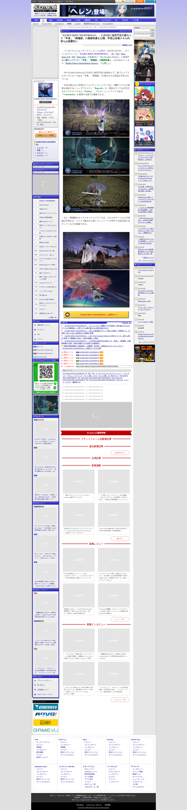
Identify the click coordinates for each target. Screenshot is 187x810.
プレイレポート (47, 23)
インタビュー (59, 23)
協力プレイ (115, 376)
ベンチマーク (114, 782)
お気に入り (129, 1)
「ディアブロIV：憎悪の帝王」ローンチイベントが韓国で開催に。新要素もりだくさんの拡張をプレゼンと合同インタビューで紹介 (78, 656)
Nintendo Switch (42, 357)
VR (96, 20)
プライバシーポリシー (44, 680)
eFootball (140, 278)
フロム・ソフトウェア (45, 112)
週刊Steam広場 (44, 242)
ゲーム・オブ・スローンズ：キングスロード (146, 308)
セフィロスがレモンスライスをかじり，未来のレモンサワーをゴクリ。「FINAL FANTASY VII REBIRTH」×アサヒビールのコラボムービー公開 (146, 168)
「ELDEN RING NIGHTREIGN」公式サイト (98, 315)
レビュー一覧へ (120, 619)
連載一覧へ (54, 317)
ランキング (149, 1)
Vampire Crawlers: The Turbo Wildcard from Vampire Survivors (146, 336)
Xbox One (81, 57)
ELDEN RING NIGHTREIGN (45, 99)
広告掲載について (43, 689)
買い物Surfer (43, 295)
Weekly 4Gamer (44, 205)
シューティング (138, 779)
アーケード (135, 766)
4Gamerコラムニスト (45, 283)
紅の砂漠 (141, 328)
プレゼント (40, 329)
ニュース (40, 147)
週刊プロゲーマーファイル (47, 213)
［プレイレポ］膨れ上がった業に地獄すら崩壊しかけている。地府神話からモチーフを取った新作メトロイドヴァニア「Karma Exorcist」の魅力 (45, 643)
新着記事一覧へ (120, 453)
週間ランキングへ (149, 257)
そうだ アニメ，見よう (46, 255)
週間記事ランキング (43, 325)
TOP (36, 20)
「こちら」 (105, 797)
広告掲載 (107, 804)
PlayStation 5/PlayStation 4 (45, 353)
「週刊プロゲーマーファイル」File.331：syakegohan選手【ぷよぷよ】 (77, 496)
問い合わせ (69, 1)
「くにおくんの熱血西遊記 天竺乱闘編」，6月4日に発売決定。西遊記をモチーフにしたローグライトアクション (146, 210)
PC (43, 20)
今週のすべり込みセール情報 (47, 237)
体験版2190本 (52, 15)
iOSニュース (89, 769)
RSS (34, 1)
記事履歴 (140, 1)
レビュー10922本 (40, 15)
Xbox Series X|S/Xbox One (45, 350)
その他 (135, 784)
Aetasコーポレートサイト (45, 694)
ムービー (78, 23)
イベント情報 (138, 772)
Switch (69, 20)
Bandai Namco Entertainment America (82, 63)
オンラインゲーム (43, 742)
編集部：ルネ (127, 45)
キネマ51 (42, 309)
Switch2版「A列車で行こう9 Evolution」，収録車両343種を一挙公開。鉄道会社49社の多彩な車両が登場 (146, 189)
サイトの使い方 (58, 1)
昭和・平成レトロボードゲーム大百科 (47, 278)
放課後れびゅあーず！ (46, 313)
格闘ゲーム (137, 774)
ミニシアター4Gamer (45, 291)
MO (93, 373)
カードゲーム (138, 777)
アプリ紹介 (89, 779)
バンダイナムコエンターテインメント (109, 373)
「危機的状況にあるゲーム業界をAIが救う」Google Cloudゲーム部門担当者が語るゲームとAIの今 (45, 615)
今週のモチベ (43, 209)
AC (116, 20)
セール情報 (89, 777)
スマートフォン (89, 766)
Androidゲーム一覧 (92, 787)
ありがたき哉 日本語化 (46, 299)
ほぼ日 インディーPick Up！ (48, 246)
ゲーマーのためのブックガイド (47, 260)
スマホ (78, 20)
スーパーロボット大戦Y (145, 322)
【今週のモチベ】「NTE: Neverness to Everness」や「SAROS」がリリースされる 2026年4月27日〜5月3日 (145, 178)
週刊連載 (39, 752)
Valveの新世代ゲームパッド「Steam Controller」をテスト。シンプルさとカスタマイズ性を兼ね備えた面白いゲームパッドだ (78, 576)
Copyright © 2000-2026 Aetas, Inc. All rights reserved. (93, 807)
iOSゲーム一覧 (90, 784)
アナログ (125, 20)
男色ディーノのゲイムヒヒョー (47, 226)
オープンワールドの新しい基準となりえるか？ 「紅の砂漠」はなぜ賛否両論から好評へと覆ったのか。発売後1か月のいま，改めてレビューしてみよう (45, 528)
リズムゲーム (138, 782)
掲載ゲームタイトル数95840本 (45, 13)
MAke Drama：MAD (144, 301)
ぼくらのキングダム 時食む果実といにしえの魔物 (146, 293)
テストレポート (115, 772)
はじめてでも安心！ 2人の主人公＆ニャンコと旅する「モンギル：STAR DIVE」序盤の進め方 (45, 441)
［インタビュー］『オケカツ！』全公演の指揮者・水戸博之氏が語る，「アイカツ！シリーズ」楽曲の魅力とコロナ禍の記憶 (45, 670)
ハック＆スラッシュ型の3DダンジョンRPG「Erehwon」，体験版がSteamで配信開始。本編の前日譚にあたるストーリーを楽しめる (146, 231)
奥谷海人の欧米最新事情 (47, 200)
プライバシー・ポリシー (94, 804)
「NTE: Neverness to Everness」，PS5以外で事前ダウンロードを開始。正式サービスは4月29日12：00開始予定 (146, 220)
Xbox (50, 20)
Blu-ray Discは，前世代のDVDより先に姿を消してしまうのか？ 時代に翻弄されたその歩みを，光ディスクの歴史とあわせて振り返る (45, 469)
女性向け (88, 20)
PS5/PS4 (59, 20)
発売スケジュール (67, 752)
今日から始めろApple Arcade (48, 269)
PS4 (73, 57)
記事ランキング (42, 757)
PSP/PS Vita (135, 740)
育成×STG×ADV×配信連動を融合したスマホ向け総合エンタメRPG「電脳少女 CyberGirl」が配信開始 (146, 252)
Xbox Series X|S (117, 378)
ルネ (76, 382)
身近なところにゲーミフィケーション (47, 304)
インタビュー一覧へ (120, 699)
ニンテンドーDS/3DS (67, 766)
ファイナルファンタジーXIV (146, 271)
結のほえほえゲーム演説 (47, 264)
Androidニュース (91, 772)
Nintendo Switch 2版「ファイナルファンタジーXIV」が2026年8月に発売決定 (146, 199)
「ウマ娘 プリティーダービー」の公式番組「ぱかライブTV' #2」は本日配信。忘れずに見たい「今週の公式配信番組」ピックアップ (113, 497)
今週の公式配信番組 (45, 217)
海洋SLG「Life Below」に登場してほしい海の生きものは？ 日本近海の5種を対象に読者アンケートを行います (46, 497)
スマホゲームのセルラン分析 (47, 232)
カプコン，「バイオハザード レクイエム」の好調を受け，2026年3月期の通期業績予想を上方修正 (146, 157)
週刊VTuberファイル (45, 221)
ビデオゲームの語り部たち (47, 287)
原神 (139, 315)
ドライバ (40, 339)
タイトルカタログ (67, 755)
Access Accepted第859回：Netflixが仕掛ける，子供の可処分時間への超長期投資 (113, 529)
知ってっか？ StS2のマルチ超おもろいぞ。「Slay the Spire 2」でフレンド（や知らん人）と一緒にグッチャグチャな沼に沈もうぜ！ (46, 556)
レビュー (35, 23)
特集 (38, 150)
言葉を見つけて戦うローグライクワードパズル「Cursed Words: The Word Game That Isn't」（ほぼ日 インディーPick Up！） (78, 531)
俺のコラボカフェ (45, 273)
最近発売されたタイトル (92, 23)
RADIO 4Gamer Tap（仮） (47, 251)
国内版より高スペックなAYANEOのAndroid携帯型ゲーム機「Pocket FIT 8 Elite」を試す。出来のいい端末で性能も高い (78, 611)
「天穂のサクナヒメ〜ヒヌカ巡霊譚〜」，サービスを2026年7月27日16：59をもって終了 (146, 241)
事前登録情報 (90, 774)
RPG (89, 373)
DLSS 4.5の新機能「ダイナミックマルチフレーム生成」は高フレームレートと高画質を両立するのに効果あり (113, 611)
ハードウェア (106, 20)
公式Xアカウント (44, 1)
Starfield (140, 284)
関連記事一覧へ (127, 323)
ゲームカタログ (108, 23)
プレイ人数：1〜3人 (90, 376)
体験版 (69, 23)
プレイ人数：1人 (104, 376)
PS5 (117, 54)
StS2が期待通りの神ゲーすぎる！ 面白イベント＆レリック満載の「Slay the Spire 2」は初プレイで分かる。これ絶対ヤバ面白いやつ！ (46, 584)
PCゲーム (40, 346)
